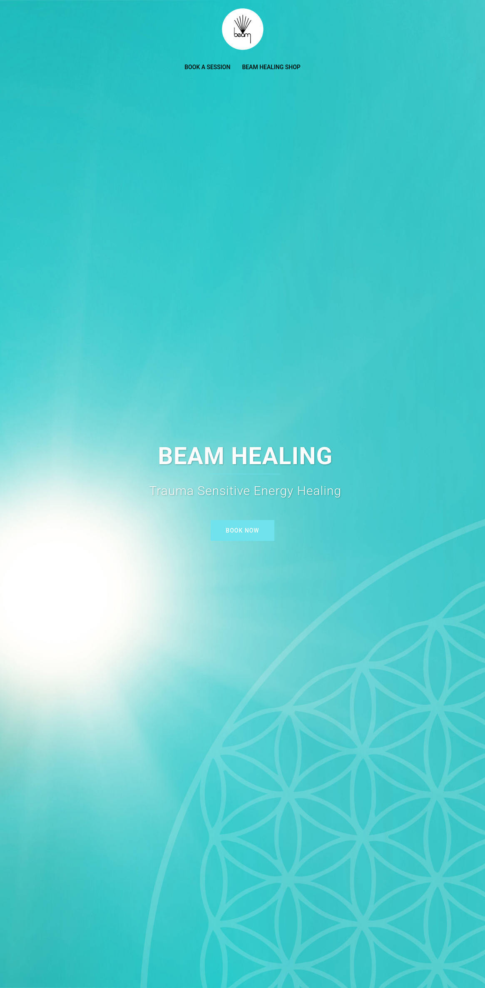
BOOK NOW (242, 530)
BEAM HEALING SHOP (271, 67)
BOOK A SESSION (207, 67)
